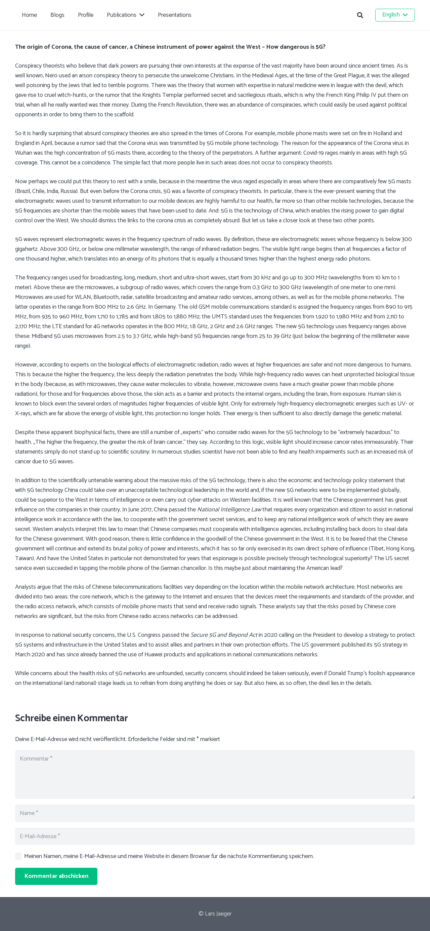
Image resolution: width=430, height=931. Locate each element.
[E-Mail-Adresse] (215, 836)
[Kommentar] (215, 774)
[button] (360, 15)
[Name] (215, 813)
